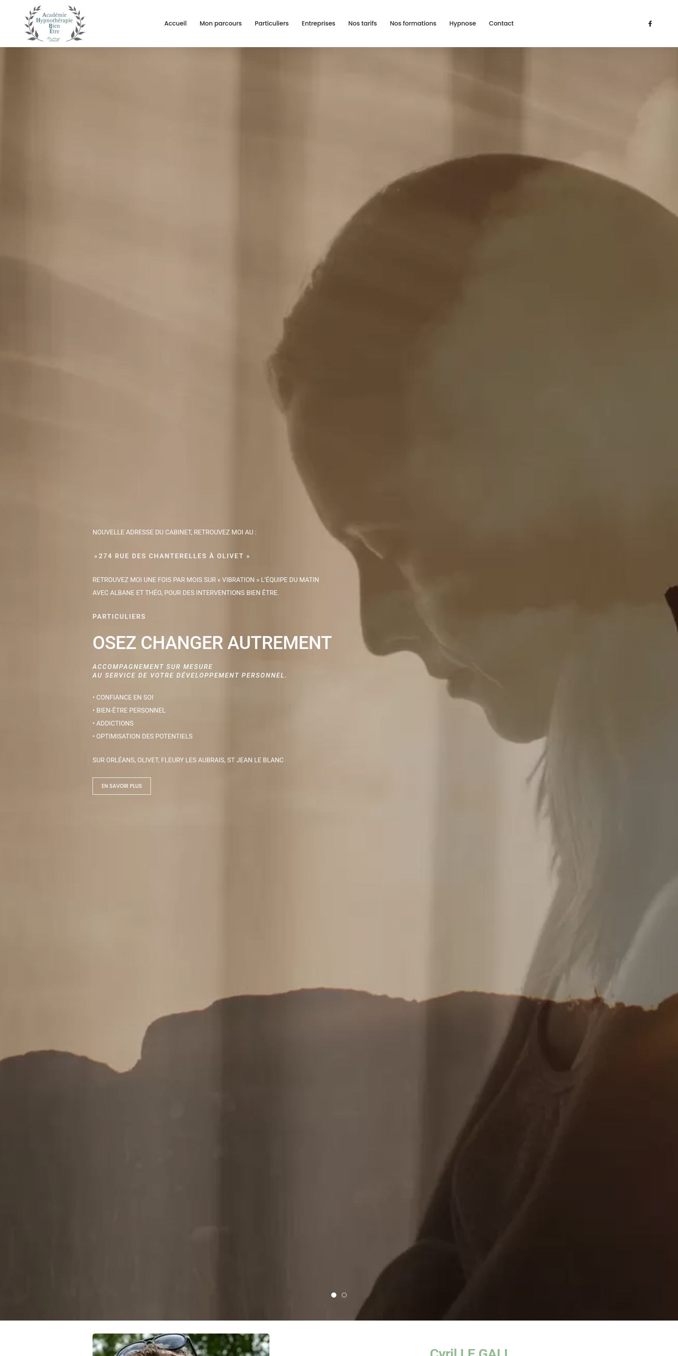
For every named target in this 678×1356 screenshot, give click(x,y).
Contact (501, 23)
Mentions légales (117, 1302)
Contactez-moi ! (503, 999)
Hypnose (462, 23)
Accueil (175, 23)
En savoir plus (122, 257)
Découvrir (453, 413)
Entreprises (319, 23)
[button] (333, 238)
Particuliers (271, 23)
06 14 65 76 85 (114, 1205)
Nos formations (413, 23)
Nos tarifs (363, 23)
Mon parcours (221, 23)
